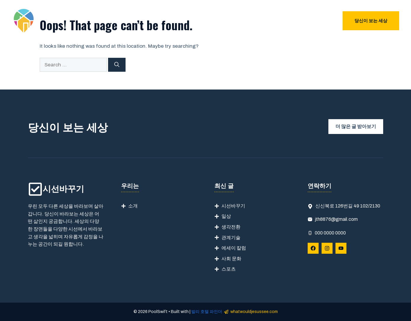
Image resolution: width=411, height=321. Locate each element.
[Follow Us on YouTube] (340, 248)
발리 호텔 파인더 (206, 311)
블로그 (325, 21)
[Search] (117, 65)
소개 (133, 205)
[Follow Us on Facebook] (313, 248)
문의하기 (294, 20)
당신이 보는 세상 (370, 20)
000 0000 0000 (330, 232)
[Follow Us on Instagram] (327, 248)
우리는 (269, 20)
